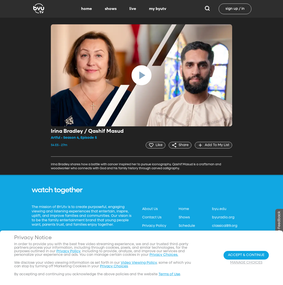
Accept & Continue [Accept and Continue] (246, 255)
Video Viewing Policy (139, 263)
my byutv (157, 9)
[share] (180, 145)
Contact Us (151, 217)
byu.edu (219, 209)
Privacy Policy (154, 226)
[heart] (155, 145)
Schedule (187, 226)
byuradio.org (223, 217)
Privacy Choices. (163, 255)
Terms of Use (169, 274)
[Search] (207, 9)
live (132, 9)
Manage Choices (246, 262)
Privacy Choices (114, 266)
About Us (150, 209)
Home (184, 209)
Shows (184, 217)
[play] (141, 75)
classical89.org (224, 226)
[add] (213, 145)
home (86, 9)
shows (111, 9)
